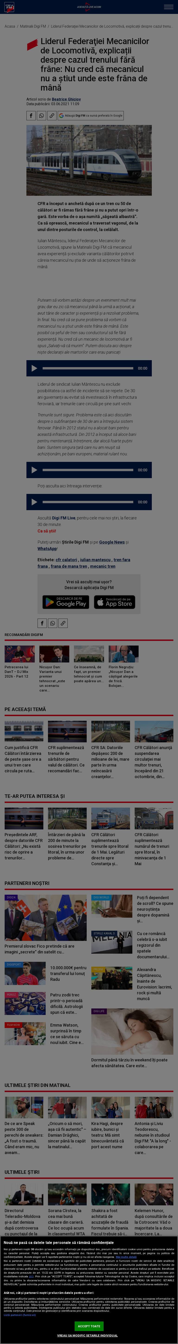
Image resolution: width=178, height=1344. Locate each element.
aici (31, 1276)
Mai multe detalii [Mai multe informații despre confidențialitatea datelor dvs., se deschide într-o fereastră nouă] (126, 1257)
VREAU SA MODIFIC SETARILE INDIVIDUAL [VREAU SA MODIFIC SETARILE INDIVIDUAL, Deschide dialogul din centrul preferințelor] (87, 1335)
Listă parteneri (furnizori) (20, 1315)
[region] (89, 1290)
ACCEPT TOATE (89, 1326)
